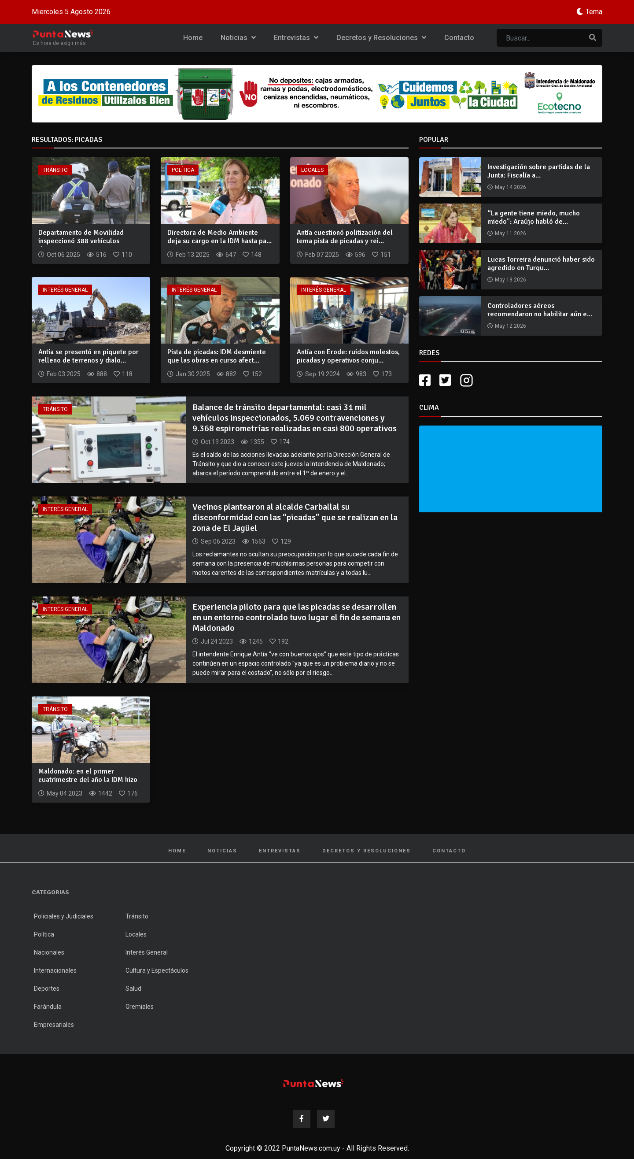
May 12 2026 (510, 326)
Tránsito (55, 170)
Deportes (46, 988)
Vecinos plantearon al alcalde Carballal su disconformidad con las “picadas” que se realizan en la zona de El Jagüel (295, 517)
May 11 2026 (510, 233)
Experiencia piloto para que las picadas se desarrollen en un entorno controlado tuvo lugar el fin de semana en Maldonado (296, 617)
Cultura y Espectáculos (156, 970)
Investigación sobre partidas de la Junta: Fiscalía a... (538, 171)
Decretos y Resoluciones (381, 37)
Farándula (48, 1006)
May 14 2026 (510, 187)
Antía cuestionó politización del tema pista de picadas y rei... (345, 236)
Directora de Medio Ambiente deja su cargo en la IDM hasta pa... (219, 236)
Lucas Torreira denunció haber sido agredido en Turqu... (541, 263)
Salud (133, 988)
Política (183, 170)
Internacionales (55, 970)
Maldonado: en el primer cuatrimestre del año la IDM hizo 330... (87, 779)
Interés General (65, 290)
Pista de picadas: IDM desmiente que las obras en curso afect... (216, 356)
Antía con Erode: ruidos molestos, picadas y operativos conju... (348, 356)
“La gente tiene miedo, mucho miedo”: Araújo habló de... (533, 217)
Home (193, 37)
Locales (312, 170)
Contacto (459, 37)
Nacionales (49, 952)
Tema (594, 11)
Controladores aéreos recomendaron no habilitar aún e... (539, 309)
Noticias (238, 37)
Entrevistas (296, 37)
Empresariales (54, 1024)
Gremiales (139, 1006)
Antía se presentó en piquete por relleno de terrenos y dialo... (88, 356)
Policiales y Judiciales (63, 916)
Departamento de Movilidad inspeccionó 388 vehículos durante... (81, 241)
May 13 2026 (510, 280)
